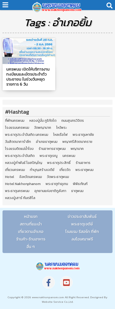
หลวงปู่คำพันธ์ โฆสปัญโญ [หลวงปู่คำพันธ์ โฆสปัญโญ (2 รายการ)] (23, 163)
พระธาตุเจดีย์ (82, 224)
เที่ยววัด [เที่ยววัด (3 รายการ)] (64, 170)
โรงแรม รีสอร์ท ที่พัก (82, 231)
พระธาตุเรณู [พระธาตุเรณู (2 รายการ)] (48, 156)
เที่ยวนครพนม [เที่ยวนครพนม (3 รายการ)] (15, 170)
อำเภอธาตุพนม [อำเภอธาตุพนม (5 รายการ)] (46, 142)
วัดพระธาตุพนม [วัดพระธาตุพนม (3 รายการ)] (58, 177)
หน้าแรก (31, 216)
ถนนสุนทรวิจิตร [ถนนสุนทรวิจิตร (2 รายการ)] (72, 120)
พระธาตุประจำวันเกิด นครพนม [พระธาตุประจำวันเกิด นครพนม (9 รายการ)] (26, 135)
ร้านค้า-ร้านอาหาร (30, 239)
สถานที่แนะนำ (31, 224)
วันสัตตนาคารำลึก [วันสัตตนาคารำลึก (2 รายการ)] (18, 142)
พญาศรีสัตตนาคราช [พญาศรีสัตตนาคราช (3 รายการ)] (77, 142)
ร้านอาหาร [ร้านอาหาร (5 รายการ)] (83, 163)
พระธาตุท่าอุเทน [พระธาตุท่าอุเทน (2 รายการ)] (57, 184)
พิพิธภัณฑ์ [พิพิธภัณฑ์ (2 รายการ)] (80, 184)
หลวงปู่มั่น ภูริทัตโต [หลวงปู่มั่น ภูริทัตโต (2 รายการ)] (42, 120)
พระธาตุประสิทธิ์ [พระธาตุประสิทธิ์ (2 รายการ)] (59, 163)
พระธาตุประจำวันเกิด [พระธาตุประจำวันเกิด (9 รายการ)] (20, 156)
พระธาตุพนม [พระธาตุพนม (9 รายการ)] (84, 170)
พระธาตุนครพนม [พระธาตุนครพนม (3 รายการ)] (17, 191)
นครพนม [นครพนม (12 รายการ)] (68, 156)
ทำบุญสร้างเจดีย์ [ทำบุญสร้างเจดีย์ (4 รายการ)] (42, 170)
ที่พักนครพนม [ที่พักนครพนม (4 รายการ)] (14, 120)
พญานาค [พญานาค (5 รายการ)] (77, 149)
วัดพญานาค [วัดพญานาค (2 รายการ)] (42, 128)
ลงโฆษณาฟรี (82, 239)
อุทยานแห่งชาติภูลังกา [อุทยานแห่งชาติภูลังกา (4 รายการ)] (50, 191)
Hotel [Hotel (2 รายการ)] (9, 177)
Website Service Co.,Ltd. (57, 302)
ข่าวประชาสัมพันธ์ (82, 216)
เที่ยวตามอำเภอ (30, 231)
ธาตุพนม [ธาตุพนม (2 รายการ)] (77, 191)
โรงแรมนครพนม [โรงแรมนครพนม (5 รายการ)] (17, 128)
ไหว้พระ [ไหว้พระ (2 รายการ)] (61, 128)
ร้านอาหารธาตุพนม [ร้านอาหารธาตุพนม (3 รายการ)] (52, 149)
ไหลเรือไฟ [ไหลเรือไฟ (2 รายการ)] (60, 135)
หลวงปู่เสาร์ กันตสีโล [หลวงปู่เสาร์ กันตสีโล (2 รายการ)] (20, 198)
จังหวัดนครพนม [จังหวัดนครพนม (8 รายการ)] (30, 177)
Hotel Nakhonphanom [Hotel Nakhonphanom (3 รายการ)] (23, 184)
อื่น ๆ (31, 246)
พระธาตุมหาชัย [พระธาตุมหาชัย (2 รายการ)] (83, 135)
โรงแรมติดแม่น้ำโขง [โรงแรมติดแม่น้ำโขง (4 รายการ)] (19, 149)
